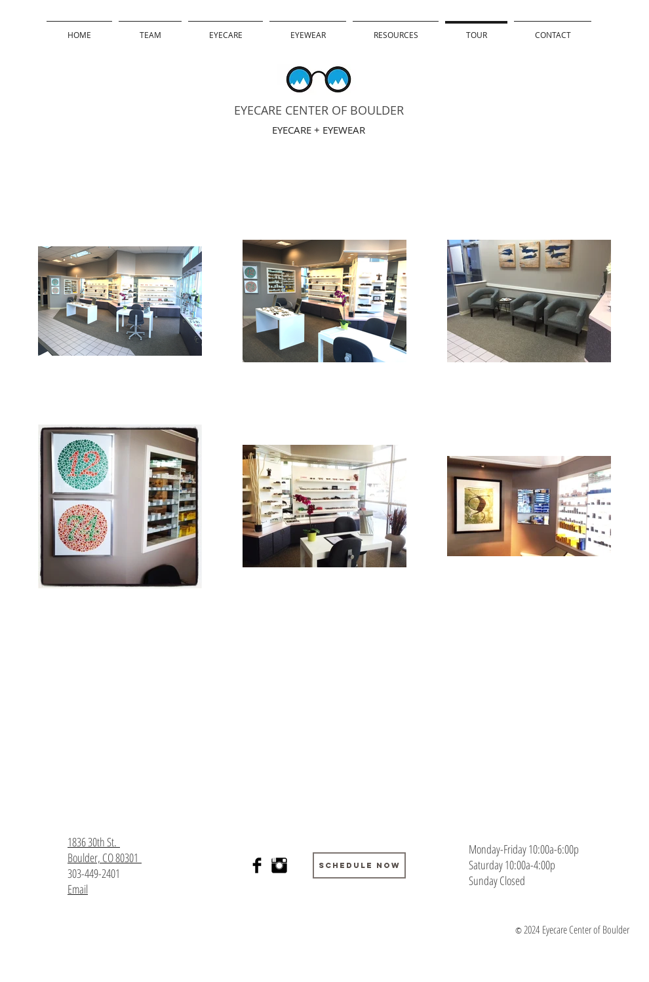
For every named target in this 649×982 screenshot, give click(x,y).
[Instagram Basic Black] (279, 865)
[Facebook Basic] (257, 865)
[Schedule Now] (359, 865)
